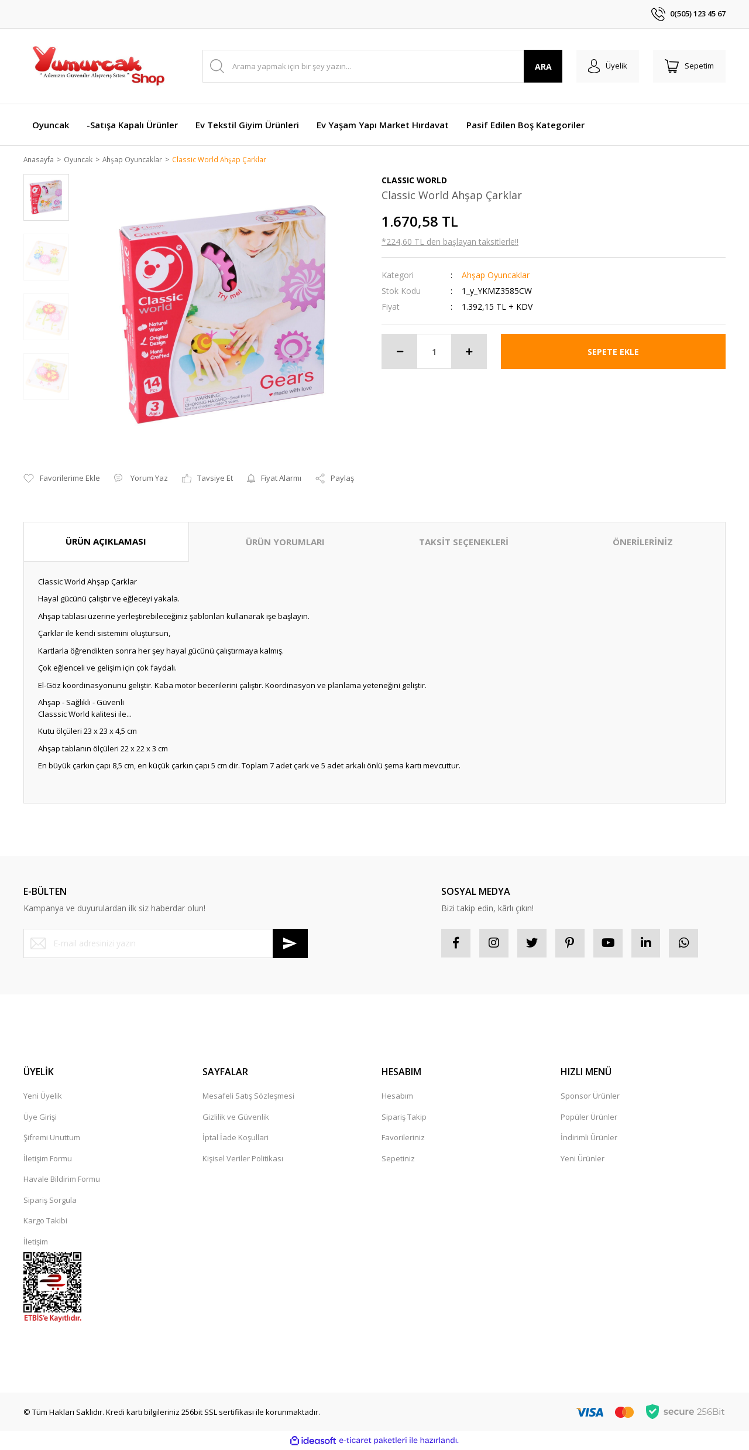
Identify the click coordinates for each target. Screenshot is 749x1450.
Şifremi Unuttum (51, 1138)
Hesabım (397, 1097)
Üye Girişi (40, 1118)
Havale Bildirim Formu (61, 1180)
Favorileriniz (403, 1138)
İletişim (35, 1242)
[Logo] (97, 66)
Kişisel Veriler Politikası (242, 1159)
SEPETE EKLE (613, 352)
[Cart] (689, 66)
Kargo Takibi (45, 1221)
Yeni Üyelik (42, 1097)
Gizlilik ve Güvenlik (235, 1118)
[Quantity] (434, 353)
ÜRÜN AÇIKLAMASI (106, 542)
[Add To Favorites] (61, 479)
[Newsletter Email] (165, 944)
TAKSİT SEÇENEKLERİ (464, 543)
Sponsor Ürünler (590, 1097)
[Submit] (290, 944)
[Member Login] (607, 66)
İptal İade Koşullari (235, 1138)
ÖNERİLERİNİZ (643, 543)
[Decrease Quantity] (399, 353)
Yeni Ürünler (582, 1159)
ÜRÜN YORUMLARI (285, 543)
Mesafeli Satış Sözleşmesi (248, 1097)
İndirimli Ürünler (589, 1138)
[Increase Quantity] (468, 353)
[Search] (382, 66)
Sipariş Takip (404, 1118)
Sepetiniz (398, 1159)
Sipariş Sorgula (50, 1201)
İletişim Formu (47, 1159)
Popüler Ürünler (589, 1118)
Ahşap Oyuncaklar (496, 276)
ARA (543, 66)
